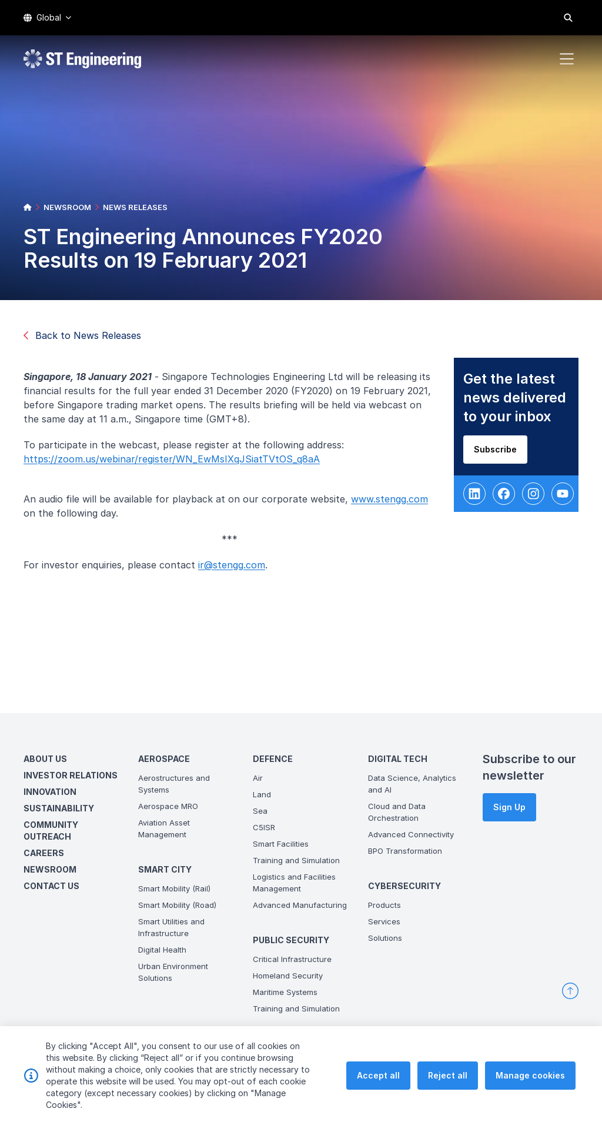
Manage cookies (530, 1085)
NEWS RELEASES (135, 207)
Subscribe (498, 453)
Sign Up (509, 807)
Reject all (447, 1085)
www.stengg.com (393, 502)
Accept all (378, 1085)
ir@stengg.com (235, 568)
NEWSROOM (67, 207)
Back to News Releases (82, 335)
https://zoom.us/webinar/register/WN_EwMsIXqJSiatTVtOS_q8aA (175, 462)
